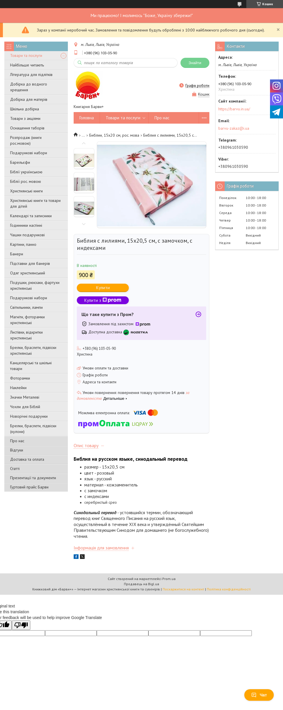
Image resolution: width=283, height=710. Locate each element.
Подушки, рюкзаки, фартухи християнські (34, 285)
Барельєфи (20, 162)
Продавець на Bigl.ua (141, 584)
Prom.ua (169, 579)
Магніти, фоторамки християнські (27, 319)
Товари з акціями (25, 118)
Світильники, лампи (26, 307)
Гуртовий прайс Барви (29, 487)
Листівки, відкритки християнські (26, 335)
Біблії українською (26, 171)
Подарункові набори (28, 152)
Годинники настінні (26, 225)
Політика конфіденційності (229, 589)
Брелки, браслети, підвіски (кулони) (33, 428)
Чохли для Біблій (25, 406)
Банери (16, 254)
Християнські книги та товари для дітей (35, 203)
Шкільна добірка (24, 108)
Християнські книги (26, 191)
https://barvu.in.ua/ (234, 108)
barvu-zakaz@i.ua (233, 128)
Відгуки (16, 450)
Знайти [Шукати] (195, 63)
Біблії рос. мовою (25, 181)
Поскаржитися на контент (183, 589)
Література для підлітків (31, 74)
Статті (15, 468)
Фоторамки (20, 378)
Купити (103, 287)
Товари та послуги (26, 55)
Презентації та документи (33, 477)
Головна (86, 118)
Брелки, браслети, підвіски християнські (33, 350)
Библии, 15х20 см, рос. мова (114, 135)
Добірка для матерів (28, 99)
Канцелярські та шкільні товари (31, 365)
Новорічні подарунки (29, 416)
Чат (259, 695)
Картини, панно (23, 244)
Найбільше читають (27, 65)
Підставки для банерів (30, 263)
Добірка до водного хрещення (28, 86)
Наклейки (18, 387)
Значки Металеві (24, 397)
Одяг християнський (27, 273)
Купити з (102, 300)
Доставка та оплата (27, 459)
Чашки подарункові (27, 234)
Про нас (17, 440)
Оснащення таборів (27, 128)
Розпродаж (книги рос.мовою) (26, 140)
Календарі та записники (31, 215)
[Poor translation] (21, 625)
